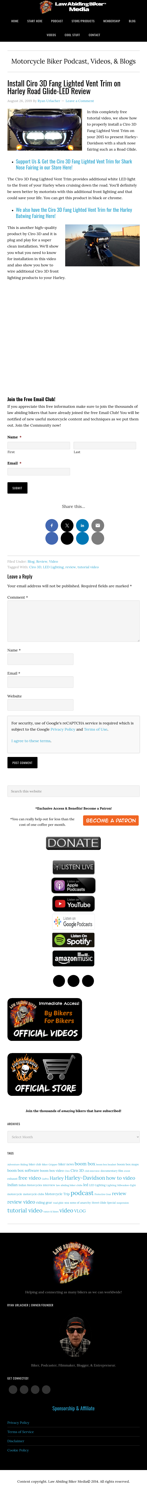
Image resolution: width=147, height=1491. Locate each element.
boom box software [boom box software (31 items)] (23, 1168)
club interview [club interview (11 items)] (92, 1169)
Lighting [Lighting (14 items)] (112, 1183)
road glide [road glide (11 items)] (58, 1201)
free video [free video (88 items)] (30, 1176)
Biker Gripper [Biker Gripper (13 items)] (50, 1162)
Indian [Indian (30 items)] (12, 1183)
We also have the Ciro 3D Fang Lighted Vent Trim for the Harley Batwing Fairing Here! (74, 213)
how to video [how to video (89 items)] (120, 1176)
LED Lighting (53, 565)
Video (53, 560)
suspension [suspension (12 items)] (123, 1201)
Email (14, 463)
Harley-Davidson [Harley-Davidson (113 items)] (85, 1176)
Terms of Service (20, 1430)
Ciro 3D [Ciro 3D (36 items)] (77, 1168)
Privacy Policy (63, 727)
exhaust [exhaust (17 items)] (12, 1177)
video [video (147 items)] (66, 1208)
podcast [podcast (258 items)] (82, 1191)
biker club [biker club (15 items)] (35, 1162)
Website (14, 694)
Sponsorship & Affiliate (73, 1406)
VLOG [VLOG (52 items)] (80, 1209)
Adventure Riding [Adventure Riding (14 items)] (17, 1162)
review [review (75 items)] (119, 1192)
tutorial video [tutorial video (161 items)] (25, 1208)
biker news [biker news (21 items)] (66, 1163)
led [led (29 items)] (85, 1183)
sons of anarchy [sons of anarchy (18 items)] (80, 1201)
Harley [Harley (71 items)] (57, 1176)
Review (41, 560)
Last (77, 452)
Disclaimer (15, 1439)
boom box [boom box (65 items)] (85, 1162)
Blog (31, 560)
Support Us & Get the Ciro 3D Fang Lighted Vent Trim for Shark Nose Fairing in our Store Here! (74, 164)
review (70, 565)
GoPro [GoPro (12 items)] (45, 1177)
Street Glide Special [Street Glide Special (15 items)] (103, 1201)
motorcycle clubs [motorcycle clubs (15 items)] (33, 1192)
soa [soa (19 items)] (66, 1201)
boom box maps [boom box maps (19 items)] (128, 1163)
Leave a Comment (80, 101)
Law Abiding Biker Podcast (73, 7)
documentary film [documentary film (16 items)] (112, 1169)
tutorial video (88, 565)
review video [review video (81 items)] (21, 1200)
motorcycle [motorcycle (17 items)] (14, 1192)
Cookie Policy (18, 1448)
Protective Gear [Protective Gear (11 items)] (103, 1192)
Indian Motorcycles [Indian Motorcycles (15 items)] (30, 1183)
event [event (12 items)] (127, 1169)
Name (14, 437)
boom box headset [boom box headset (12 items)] (106, 1162)
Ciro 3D (35, 565)
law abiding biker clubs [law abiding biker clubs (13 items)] (69, 1183)
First (11, 452)
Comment (17, 595)
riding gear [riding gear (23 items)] (44, 1201)
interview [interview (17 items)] (49, 1183)
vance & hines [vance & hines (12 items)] (51, 1209)
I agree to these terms (31, 739)
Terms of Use (95, 727)
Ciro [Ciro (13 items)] (67, 1169)
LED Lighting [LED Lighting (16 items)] (97, 1183)
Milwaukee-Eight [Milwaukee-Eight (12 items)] (126, 1183)
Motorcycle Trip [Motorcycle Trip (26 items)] (57, 1192)
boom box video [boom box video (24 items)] (52, 1169)
